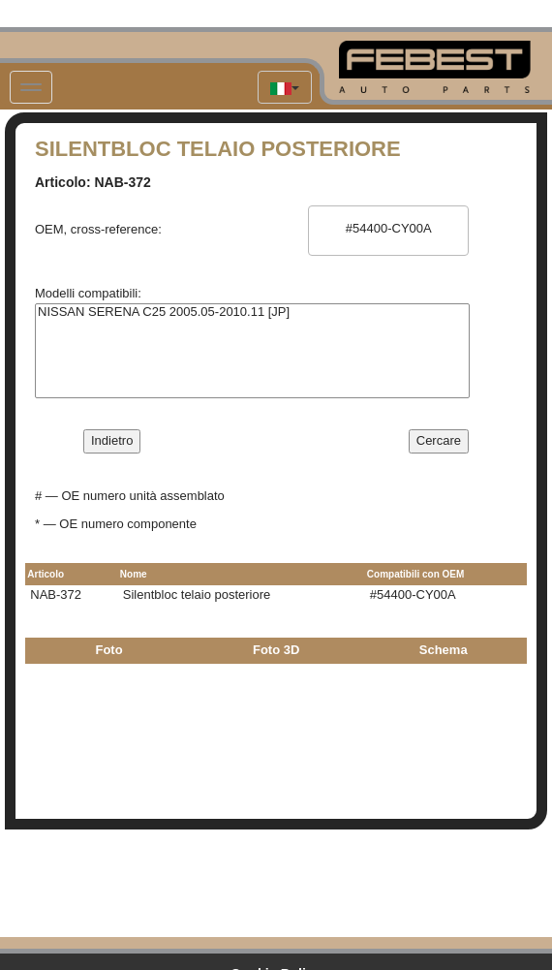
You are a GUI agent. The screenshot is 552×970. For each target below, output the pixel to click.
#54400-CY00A (388, 228)
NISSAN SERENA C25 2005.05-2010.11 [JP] (252, 312)
